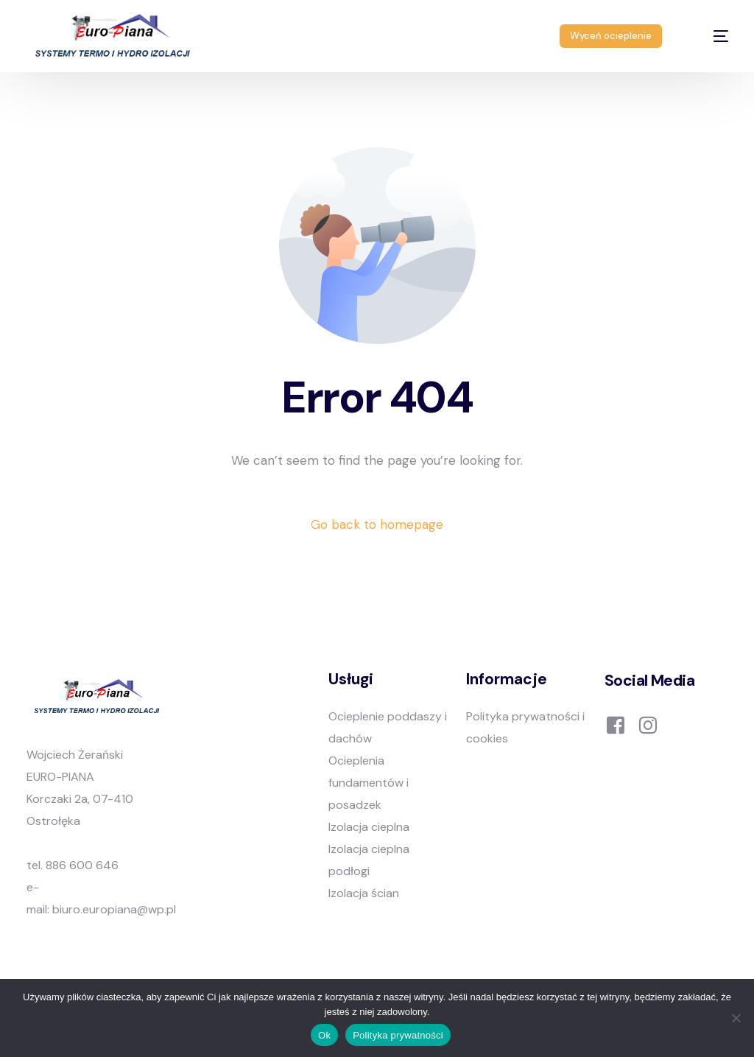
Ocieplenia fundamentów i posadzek (368, 782)
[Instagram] (648, 723)
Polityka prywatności (398, 1035)
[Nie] (735, 1018)
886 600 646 (82, 865)
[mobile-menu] (708, 36)
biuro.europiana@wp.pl (114, 909)
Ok (324, 1035)
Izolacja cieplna (368, 827)
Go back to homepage (377, 524)
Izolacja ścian (363, 893)
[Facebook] (615, 723)
